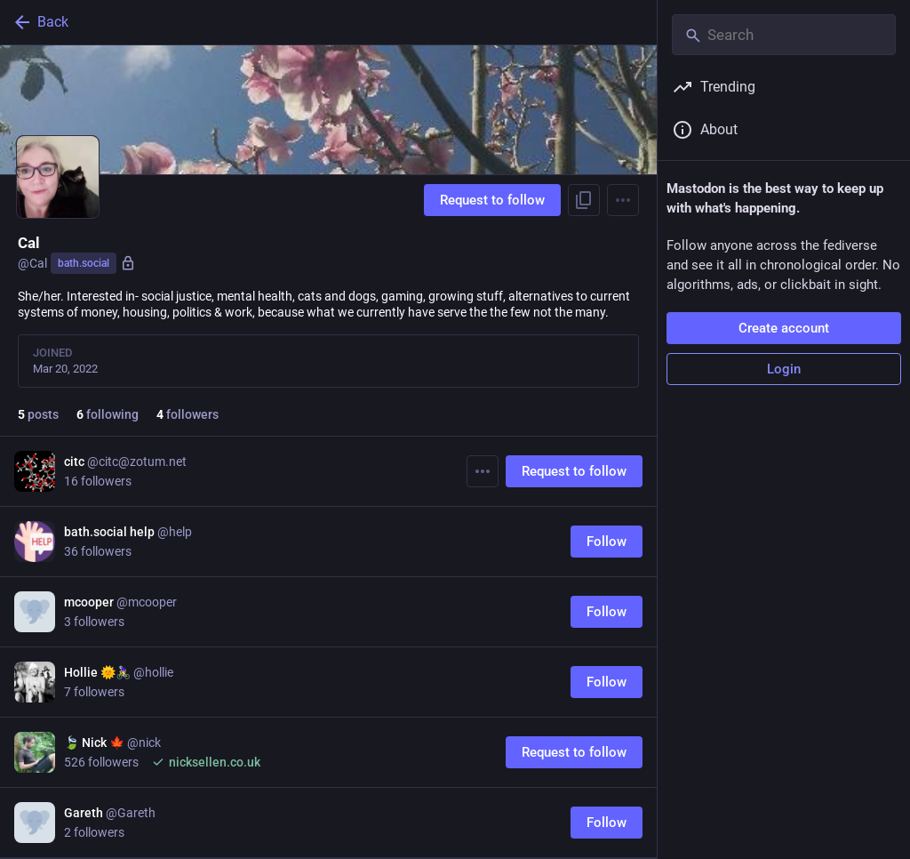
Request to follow (492, 200)
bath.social (83, 263)
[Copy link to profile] (584, 200)
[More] (483, 471)
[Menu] (623, 200)
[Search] (784, 34)
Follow (607, 542)
